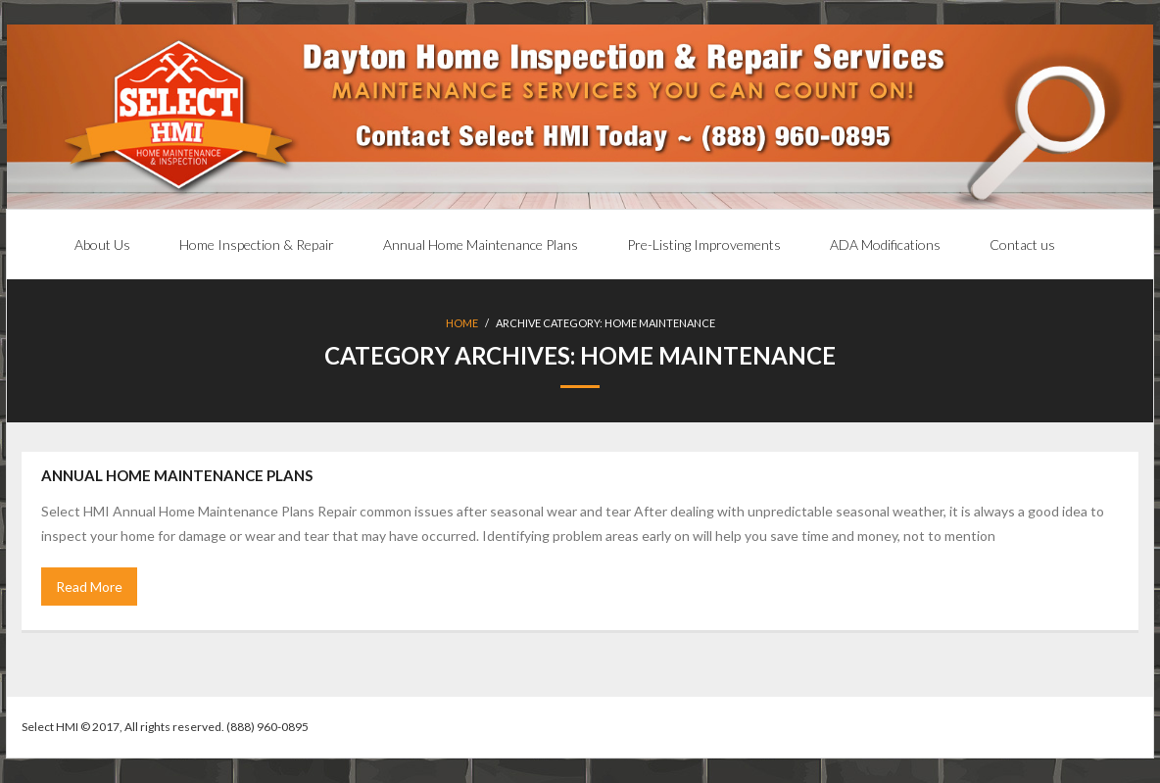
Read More (89, 586)
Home (462, 323)
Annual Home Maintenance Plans (177, 475)
